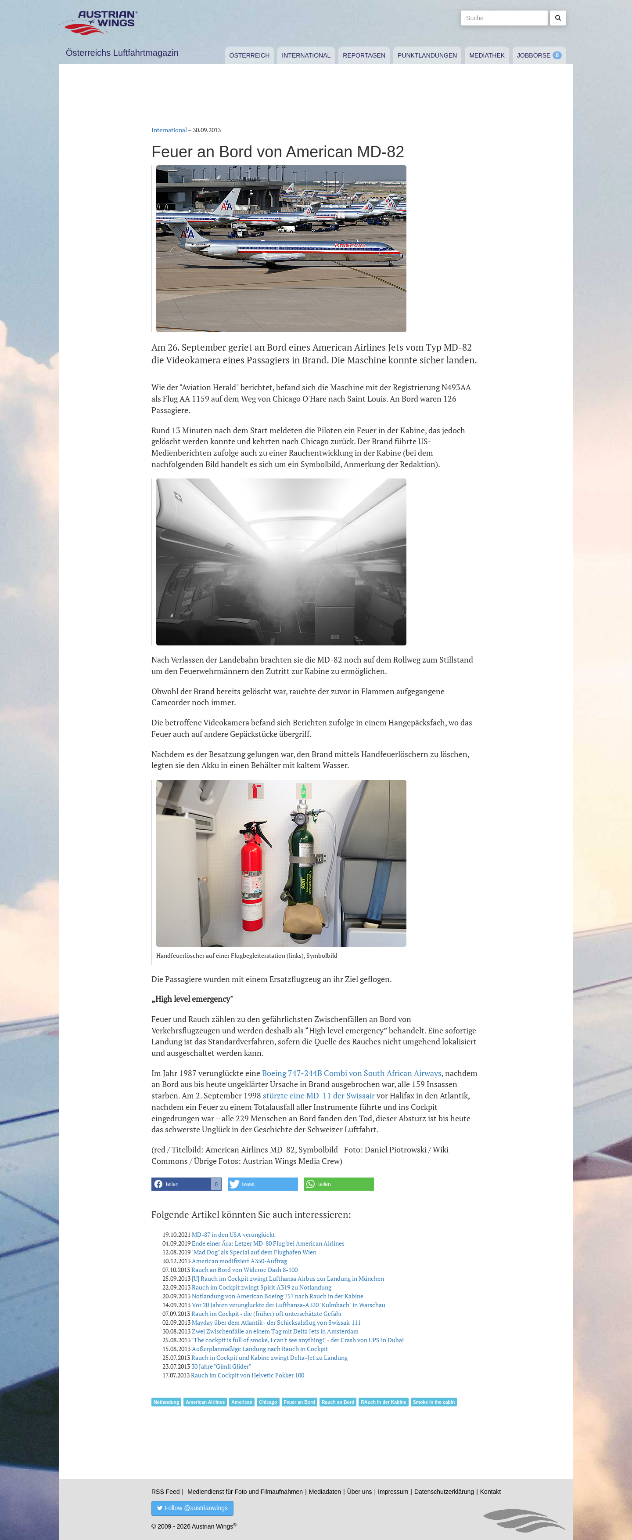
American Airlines (205, 1402)
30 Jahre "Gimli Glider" (221, 1366)
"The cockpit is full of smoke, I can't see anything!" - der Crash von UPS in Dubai (297, 1340)
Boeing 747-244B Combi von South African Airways (352, 1073)
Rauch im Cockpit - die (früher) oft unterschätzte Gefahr (266, 1313)
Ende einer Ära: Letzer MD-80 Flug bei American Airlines (268, 1243)
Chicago (268, 1402)
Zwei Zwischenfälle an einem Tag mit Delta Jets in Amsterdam (275, 1331)
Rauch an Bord (338, 1402)
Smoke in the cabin (434, 1402)
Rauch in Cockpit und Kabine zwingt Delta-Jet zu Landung (269, 1357)
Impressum (393, 1491)
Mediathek (487, 55)
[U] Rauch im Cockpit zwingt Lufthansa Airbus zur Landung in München (288, 1278)
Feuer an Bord (299, 1402)
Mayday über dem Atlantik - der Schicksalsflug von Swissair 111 (276, 1322)
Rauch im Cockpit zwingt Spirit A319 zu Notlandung (261, 1287)
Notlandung (166, 1402)
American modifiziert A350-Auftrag (239, 1261)
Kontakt (490, 1491)
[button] (186, 1184)
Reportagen (364, 55)
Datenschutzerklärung (444, 1491)
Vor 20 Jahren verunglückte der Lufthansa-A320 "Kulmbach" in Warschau (288, 1305)
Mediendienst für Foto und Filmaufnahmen (245, 1491)
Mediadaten (325, 1491)
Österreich (250, 55)
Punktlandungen (427, 55)
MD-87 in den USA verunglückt (233, 1234)
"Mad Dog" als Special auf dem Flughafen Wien (253, 1252)
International (306, 55)
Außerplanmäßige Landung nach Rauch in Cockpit (260, 1348)
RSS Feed (165, 1491)
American (241, 1402)
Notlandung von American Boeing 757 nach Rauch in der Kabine (277, 1296)
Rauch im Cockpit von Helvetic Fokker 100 (247, 1375)
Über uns (359, 1491)
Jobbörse (533, 55)
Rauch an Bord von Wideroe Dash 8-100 (244, 1269)
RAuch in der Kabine (383, 1402)
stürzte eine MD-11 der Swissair (319, 1095)
